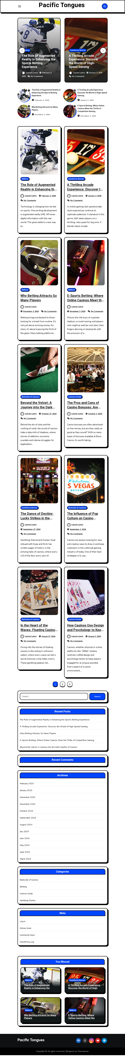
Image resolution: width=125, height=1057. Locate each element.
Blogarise (70, 1053)
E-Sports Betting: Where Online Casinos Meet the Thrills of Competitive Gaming (90, 110)
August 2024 (26, 826)
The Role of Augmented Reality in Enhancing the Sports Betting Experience (38, 63)
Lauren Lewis (30, 74)
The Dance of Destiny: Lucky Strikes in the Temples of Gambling (37, 520)
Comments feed (27, 937)
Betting (26, 52)
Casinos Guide (74, 398)
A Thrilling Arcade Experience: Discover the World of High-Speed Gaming (83, 63)
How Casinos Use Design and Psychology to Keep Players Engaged (85, 634)
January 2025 (26, 792)
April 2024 (25, 854)
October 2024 (26, 812)
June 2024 (25, 840)
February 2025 (27, 785)
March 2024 (25, 860)
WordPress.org (27, 943)
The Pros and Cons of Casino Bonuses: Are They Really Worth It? (84, 409)
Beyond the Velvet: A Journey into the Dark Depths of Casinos (37, 409)
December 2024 (27, 799)
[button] (103, 52)
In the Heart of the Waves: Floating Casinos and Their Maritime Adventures (36, 634)
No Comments (37, 78)
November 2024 (27, 806)
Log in (22, 923)
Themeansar (83, 1053)
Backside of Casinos (30, 398)
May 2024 (25, 847)
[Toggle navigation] (19, 7)
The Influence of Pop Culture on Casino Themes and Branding (84, 520)
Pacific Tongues (61, 6)
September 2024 (28, 819)
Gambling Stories (77, 52)
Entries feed (25, 930)
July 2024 (24, 833)
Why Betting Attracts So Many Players (36, 300)
